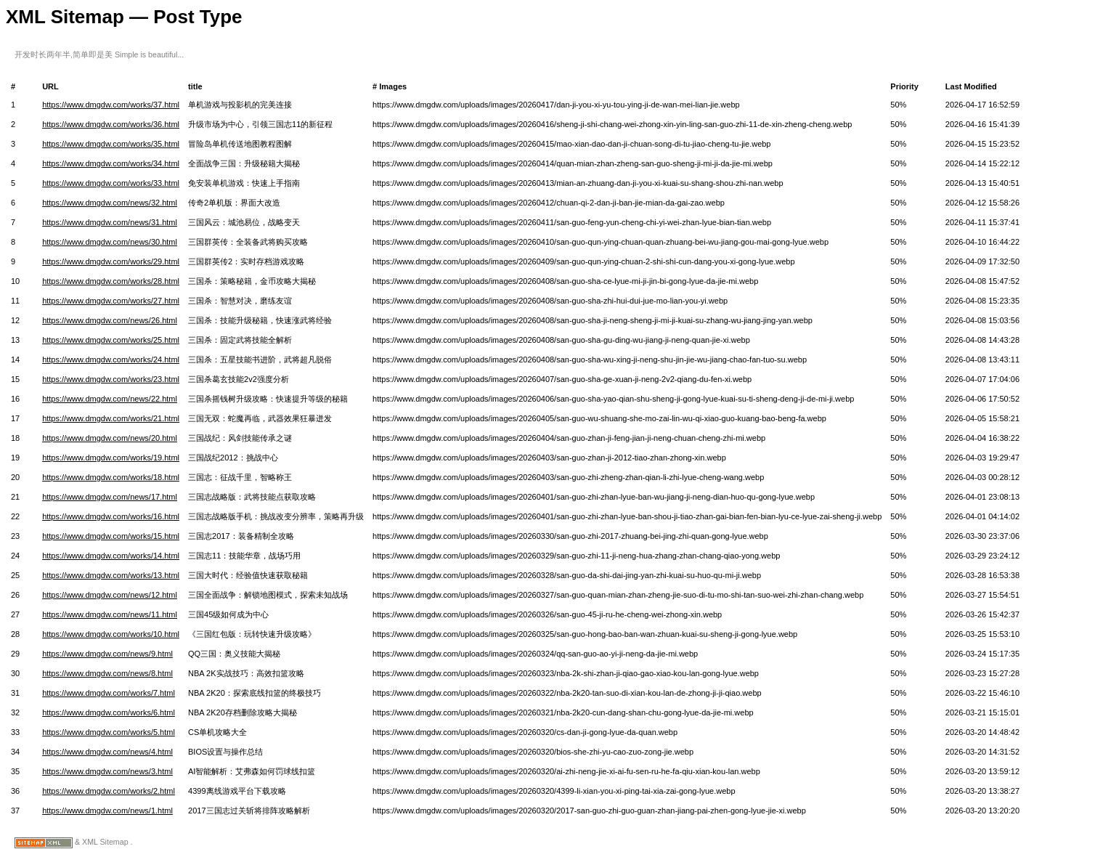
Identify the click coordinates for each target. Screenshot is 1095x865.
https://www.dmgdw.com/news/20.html (109, 438)
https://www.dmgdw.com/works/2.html (108, 791)
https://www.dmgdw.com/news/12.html (109, 594)
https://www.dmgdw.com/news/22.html (109, 398)
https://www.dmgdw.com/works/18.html (110, 477)
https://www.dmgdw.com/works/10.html (110, 634)
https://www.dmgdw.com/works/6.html (108, 712)
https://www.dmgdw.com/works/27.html (110, 300)
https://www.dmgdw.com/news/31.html (109, 222)
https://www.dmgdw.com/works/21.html (110, 418)
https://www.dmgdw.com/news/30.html (109, 241)
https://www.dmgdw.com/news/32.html (109, 202)
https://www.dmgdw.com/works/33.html (110, 183)
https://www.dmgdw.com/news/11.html (109, 614)
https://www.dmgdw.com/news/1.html (107, 810)
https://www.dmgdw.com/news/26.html (109, 320)
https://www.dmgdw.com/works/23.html (110, 379)
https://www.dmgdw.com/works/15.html (110, 536)
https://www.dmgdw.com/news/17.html (109, 496)
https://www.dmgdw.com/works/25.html (110, 340)
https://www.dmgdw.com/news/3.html (107, 771)
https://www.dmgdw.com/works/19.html (110, 457)
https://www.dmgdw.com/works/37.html (110, 104)
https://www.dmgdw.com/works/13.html (110, 575)
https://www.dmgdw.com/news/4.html (107, 751)
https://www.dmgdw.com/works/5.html (108, 732)
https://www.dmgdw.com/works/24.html (110, 359)
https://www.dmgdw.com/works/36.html (110, 124)
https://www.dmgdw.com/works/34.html (110, 163)
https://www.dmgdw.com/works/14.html (110, 555)
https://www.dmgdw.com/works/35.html (110, 143)
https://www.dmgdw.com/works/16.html (110, 516)
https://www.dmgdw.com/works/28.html (110, 281)
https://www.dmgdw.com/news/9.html (107, 653)
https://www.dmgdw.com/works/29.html (110, 261)
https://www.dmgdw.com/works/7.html (108, 693)
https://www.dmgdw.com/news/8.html (107, 673)
